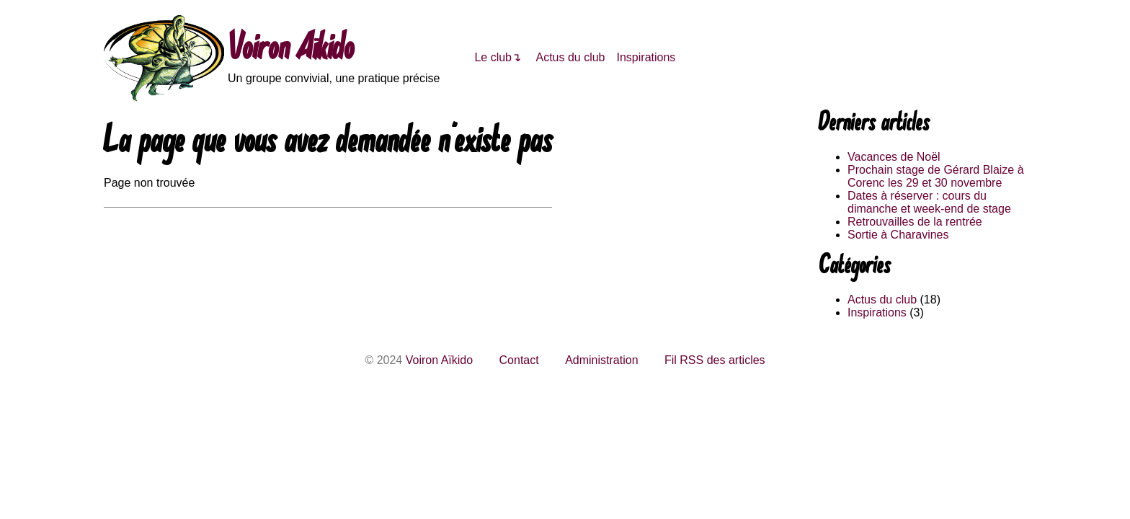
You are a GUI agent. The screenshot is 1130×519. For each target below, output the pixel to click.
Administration (601, 360)
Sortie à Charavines (898, 235)
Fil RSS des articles (714, 360)
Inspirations (646, 57)
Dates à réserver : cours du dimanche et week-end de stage (929, 202)
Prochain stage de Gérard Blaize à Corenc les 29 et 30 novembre (936, 176)
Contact (519, 360)
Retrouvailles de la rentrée (915, 222)
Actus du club (570, 57)
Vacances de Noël (894, 157)
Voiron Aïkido (291, 50)
